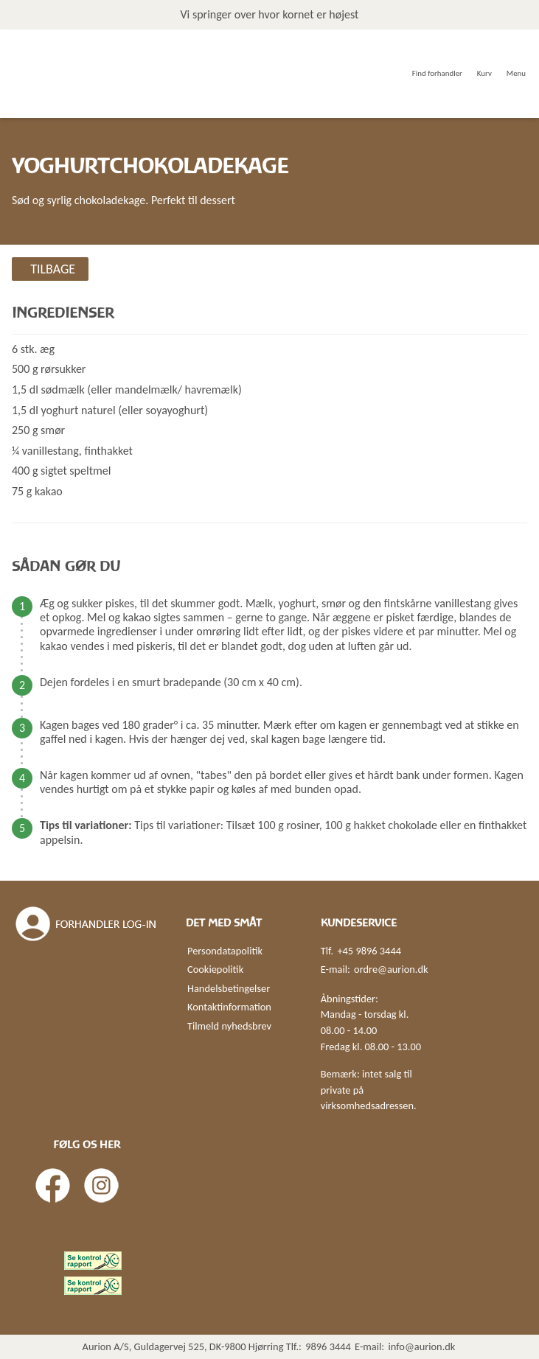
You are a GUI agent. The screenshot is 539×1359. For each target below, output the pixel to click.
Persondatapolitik (224, 950)
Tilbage (52, 269)
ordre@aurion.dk (391, 969)
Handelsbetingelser (228, 988)
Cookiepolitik (215, 969)
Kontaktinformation (229, 1006)
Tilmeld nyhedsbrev (229, 1026)
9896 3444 (328, 1346)
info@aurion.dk (421, 1346)
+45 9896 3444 (369, 950)
